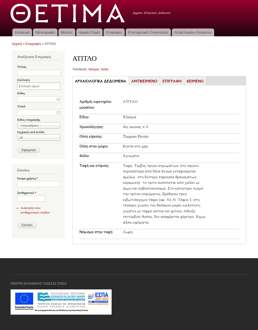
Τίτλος (21, 67)
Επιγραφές (114, 32)
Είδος (21, 93)
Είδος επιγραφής (28, 120)
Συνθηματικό (26, 193)
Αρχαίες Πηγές (89, 32)
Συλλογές (23, 80)
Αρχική (17, 44)
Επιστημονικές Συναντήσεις (148, 32)
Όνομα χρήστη (27, 178)
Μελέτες (67, 32)
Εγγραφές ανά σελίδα (30, 132)
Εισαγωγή (22, 32)
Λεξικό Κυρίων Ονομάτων (192, 32)
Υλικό (21, 106)
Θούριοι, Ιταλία (98, 69)
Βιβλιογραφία (45, 32)
